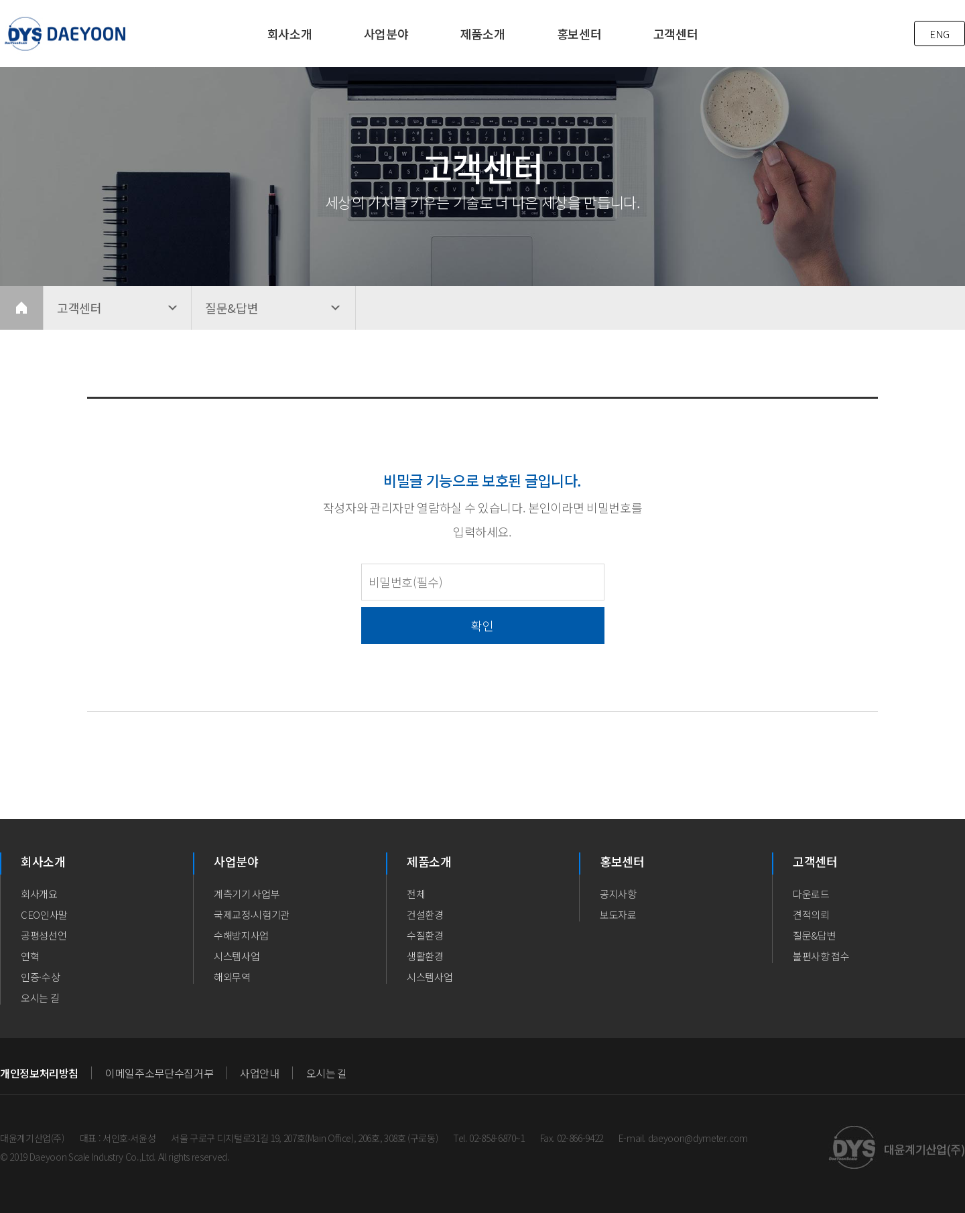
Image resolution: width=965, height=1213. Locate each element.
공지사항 (618, 894)
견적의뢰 (811, 914)
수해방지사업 (241, 935)
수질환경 (425, 935)
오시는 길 (40, 998)
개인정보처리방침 (39, 1073)
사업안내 (259, 1073)
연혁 (30, 956)
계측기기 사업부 (246, 894)
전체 (416, 894)
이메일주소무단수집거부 (159, 1073)
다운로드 (811, 894)
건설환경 (425, 914)
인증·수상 (40, 977)
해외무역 (232, 977)
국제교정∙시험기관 (252, 914)
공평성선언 (43, 935)
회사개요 (39, 894)
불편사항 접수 (821, 956)
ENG (939, 34)
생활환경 (425, 956)
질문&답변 (814, 935)
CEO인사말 (44, 914)
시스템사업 (236, 956)
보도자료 (618, 914)
